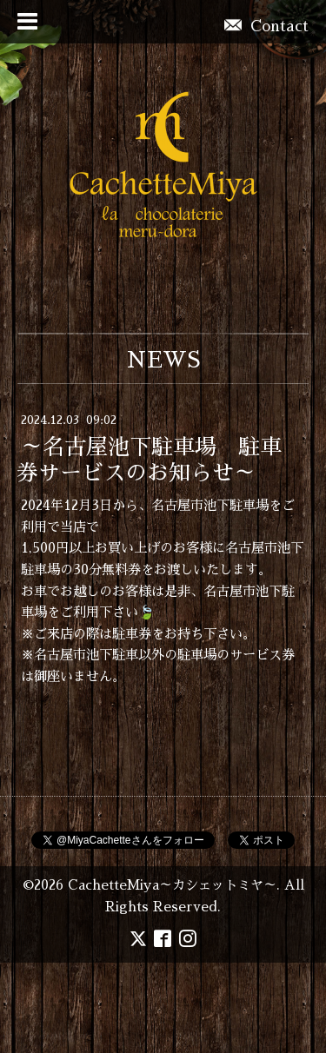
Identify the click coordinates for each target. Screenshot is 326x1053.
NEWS (163, 360)
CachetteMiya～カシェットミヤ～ (172, 885)
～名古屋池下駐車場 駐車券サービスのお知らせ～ (149, 460)
